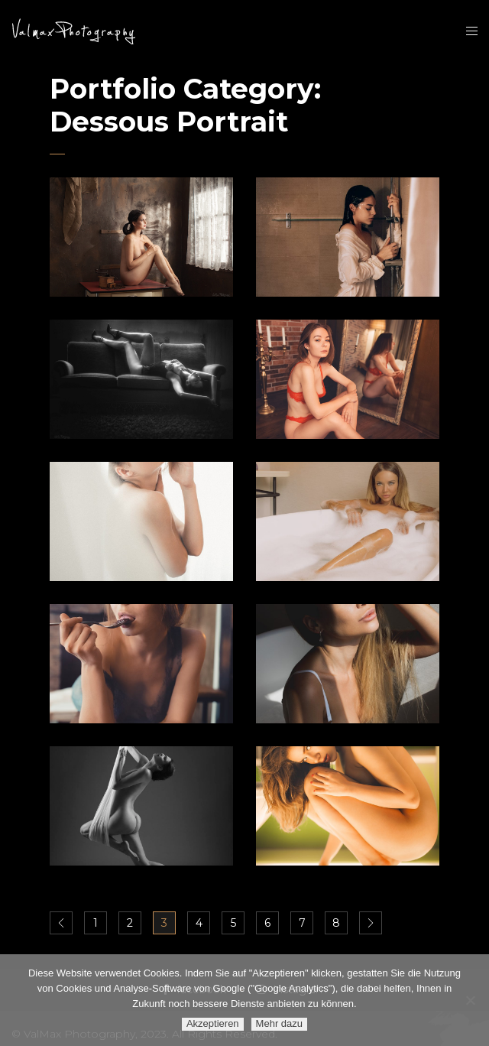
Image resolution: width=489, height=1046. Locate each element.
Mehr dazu (279, 1023)
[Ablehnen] (470, 1000)
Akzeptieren (212, 1023)
